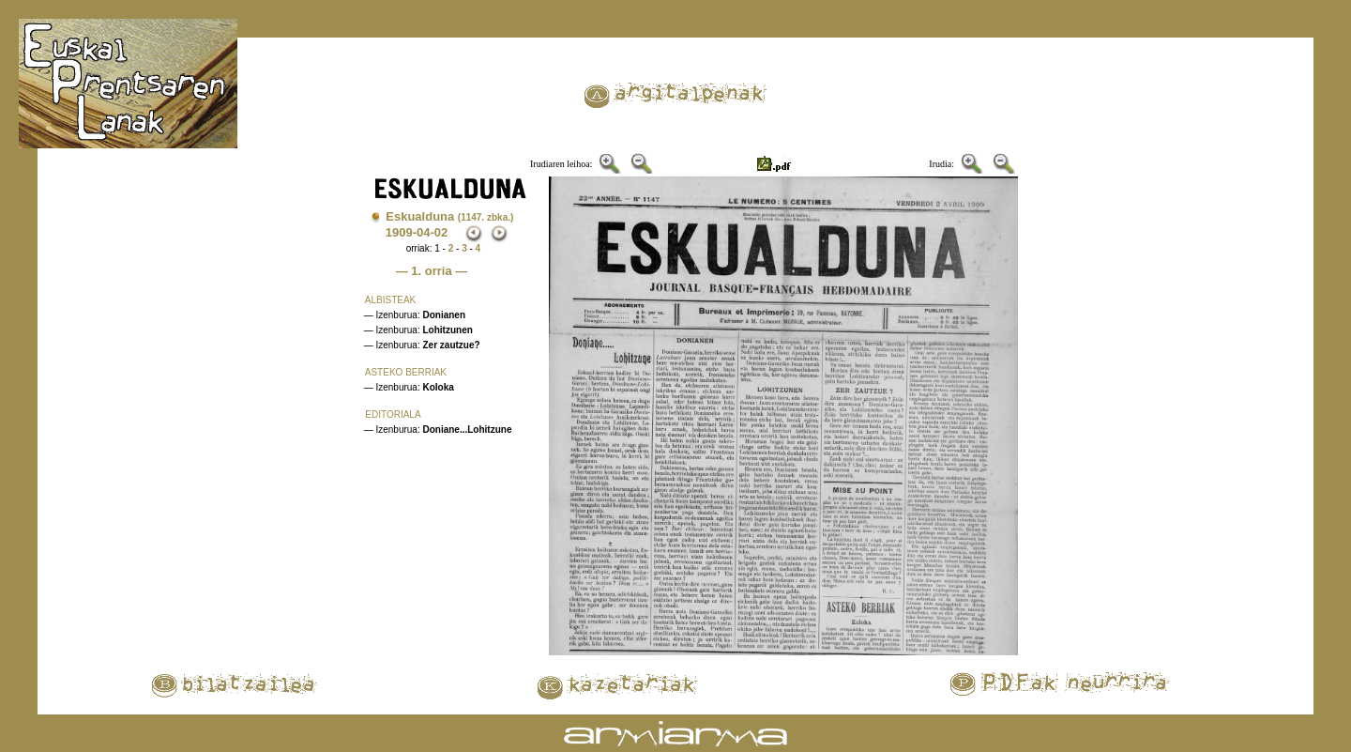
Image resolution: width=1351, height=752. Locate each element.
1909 (399, 232)
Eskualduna (449, 216)
